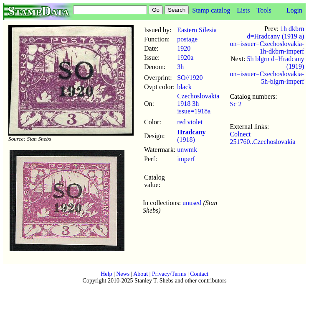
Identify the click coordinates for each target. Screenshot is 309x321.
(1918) (191, 135)
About (140, 274)
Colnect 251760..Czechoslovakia (262, 138)
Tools (263, 10)
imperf (186, 158)
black (184, 86)
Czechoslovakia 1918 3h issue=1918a (198, 103)
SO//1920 (190, 77)
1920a (185, 57)
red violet (190, 122)
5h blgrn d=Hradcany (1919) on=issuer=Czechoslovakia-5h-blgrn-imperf (267, 70)
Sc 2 (235, 104)
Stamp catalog (211, 10)
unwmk (187, 149)
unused (191, 202)
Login (294, 10)
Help (106, 274)
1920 (183, 48)
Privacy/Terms (169, 274)
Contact (199, 274)
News (122, 274)
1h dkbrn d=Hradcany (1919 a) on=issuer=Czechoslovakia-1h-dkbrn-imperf (267, 40)
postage (187, 39)
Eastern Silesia (197, 29)
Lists (243, 10)
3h (180, 66)
